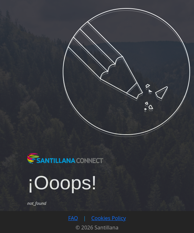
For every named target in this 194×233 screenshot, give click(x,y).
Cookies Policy (108, 218)
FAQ (73, 218)
